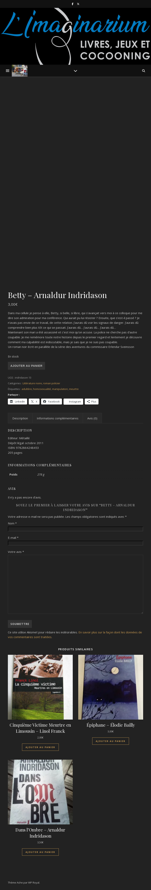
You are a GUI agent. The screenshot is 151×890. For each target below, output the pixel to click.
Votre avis (16, 552)
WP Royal (33, 882)
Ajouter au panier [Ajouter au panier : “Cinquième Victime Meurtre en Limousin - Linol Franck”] (40, 747)
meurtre (74, 389)
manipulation (60, 389)
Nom (12, 523)
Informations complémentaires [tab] (57, 418)
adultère (27, 389)
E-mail (13, 538)
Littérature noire (32, 383)
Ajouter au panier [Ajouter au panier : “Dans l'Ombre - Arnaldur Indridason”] (40, 852)
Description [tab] (20, 418)
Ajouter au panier (26, 365)
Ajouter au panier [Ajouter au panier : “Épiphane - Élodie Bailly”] (110, 741)
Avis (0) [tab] (92, 418)
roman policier (51, 383)
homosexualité (42, 389)
